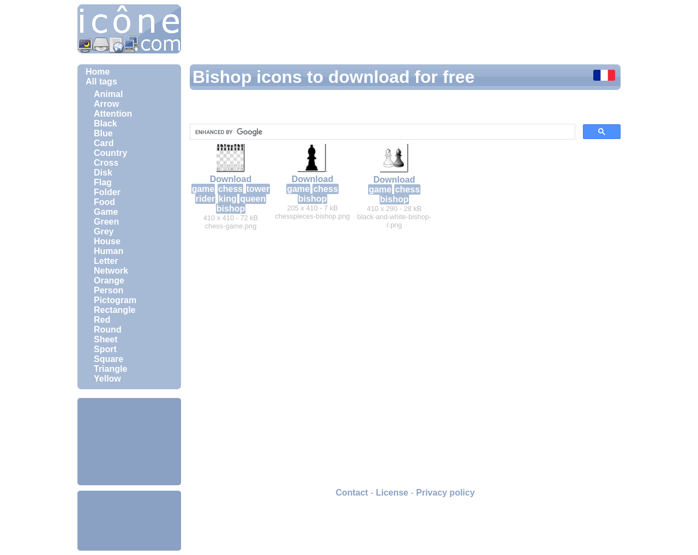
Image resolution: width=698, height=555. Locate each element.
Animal (108, 94)
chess (230, 189)
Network (111, 270)
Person (108, 290)
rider (205, 198)
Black (105, 123)
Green (106, 221)
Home (98, 71)
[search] (381, 132)
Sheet (106, 339)
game (203, 189)
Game (106, 211)
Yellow (107, 378)
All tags (101, 81)
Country (110, 153)
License (392, 492)
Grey (103, 231)
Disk (103, 172)
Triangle (110, 368)
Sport (105, 349)
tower (258, 189)
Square (108, 359)
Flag (103, 182)
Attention (113, 113)
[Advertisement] (129, 441)
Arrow (106, 103)
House (107, 241)
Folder (107, 192)
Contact (351, 492)
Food (104, 202)
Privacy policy (445, 492)
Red (102, 319)
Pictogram (115, 300)
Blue (103, 133)
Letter (106, 261)
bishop (230, 208)
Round (108, 329)
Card (103, 143)
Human (108, 251)
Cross (106, 162)
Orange (109, 280)
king (228, 198)
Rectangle (114, 310)
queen (253, 198)
